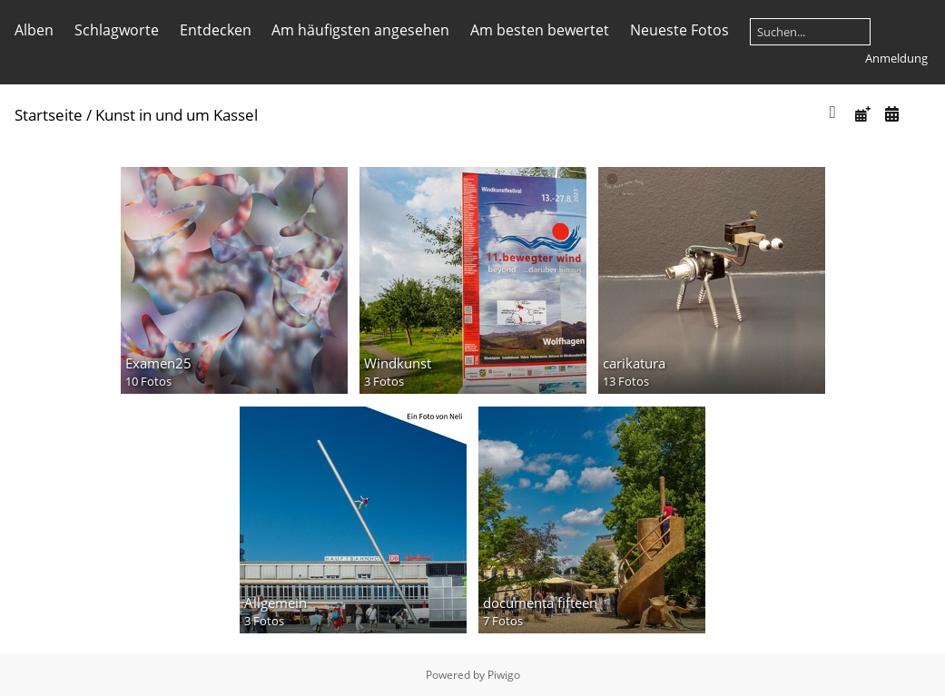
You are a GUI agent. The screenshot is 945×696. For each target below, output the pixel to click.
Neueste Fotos (679, 30)
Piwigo (503, 674)
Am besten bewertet (539, 30)
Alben (34, 30)
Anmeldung (896, 58)
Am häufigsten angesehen (360, 30)
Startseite (49, 114)
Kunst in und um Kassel (176, 114)
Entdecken (215, 30)
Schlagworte (116, 30)
